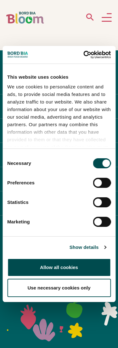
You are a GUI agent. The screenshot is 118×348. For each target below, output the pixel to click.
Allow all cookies (59, 267)
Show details (84, 247)
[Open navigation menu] (107, 18)
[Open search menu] (90, 18)
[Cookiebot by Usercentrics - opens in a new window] (84, 55)
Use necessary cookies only (58, 287)
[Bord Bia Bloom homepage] (25, 17)
